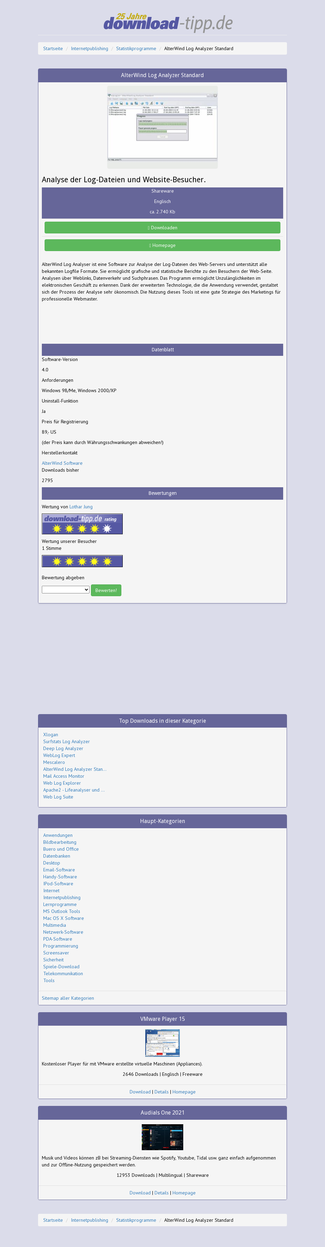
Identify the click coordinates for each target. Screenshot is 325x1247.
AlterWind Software (62, 463)
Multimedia (54, 925)
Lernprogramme (60, 904)
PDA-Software (57, 939)
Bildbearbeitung (59, 842)
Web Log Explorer (62, 783)
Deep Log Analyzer (63, 748)
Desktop (51, 863)
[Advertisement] (97, 323)
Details (162, 1092)
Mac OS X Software (63, 918)
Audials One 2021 (163, 1112)
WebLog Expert (59, 755)
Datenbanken (56, 856)
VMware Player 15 (162, 1019)
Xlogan (50, 734)
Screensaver (56, 953)
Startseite (53, 48)
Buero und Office (61, 849)
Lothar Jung (81, 507)
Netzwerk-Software (63, 932)
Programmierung (60, 946)
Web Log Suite (58, 797)
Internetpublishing (89, 48)
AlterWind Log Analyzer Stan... (74, 769)
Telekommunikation (63, 973)
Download (140, 1092)
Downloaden (162, 227)
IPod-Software (58, 883)
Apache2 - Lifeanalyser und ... (74, 790)
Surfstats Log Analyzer (66, 741)
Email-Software (59, 870)
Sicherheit (53, 960)
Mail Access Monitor (63, 776)
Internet (51, 890)
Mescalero (54, 762)
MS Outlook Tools (61, 911)
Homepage (162, 245)
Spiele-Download (61, 966)
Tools (49, 980)
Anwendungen (58, 835)
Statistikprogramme (136, 48)
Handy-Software (60, 877)
